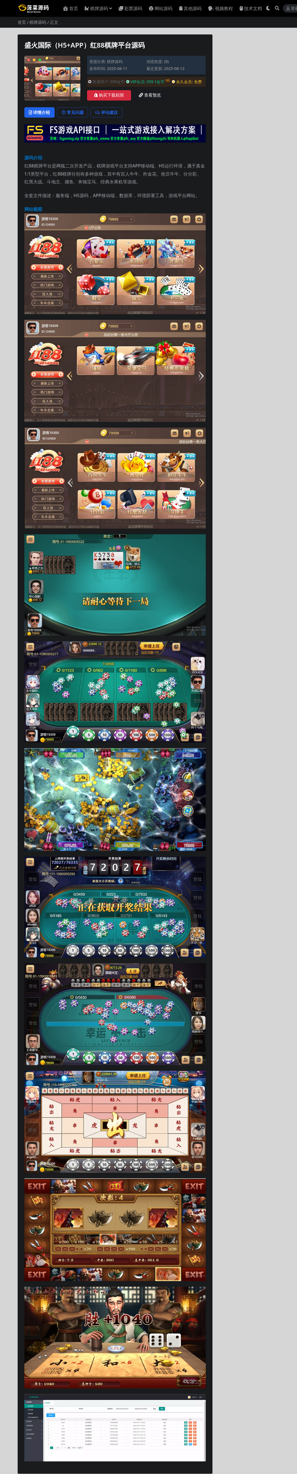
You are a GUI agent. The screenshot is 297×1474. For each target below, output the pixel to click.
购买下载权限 (109, 95)
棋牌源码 (37, 22)
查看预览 (150, 95)
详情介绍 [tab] (39, 112)
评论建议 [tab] (108, 112)
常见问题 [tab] (74, 112)
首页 (22, 22)
